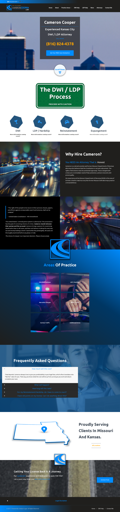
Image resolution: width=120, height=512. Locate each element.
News (92, 7)
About (57, 7)
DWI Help (77, 7)
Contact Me (108, 7)
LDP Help (85, 7)
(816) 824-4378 (60, 44)
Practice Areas (66, 7)
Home (50, 7)
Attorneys (99, 7)
